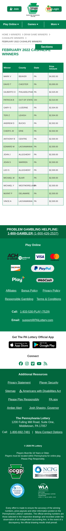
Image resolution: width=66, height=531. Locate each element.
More (55, 24)
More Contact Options (48, 432)
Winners (16, 34)
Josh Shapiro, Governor (44, 407)
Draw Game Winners (36, 34)
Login (54, 10)
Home (5, 34)
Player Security (48, 382)
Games (33, 24)
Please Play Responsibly (23, 399)
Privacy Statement (19, 382)
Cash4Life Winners (13, 38)
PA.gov (53, 399)
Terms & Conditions (49, 299)
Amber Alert (14, 407)
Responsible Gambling (19, 299)
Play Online (11, 24)
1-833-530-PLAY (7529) (35, 311)
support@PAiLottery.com (37, 320)
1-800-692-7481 (20, 432)
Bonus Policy (29, 290)
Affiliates (11, 290)
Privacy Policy (51, 290)
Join (14, 9)
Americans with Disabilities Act (40, 391)
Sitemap (10, 391)
